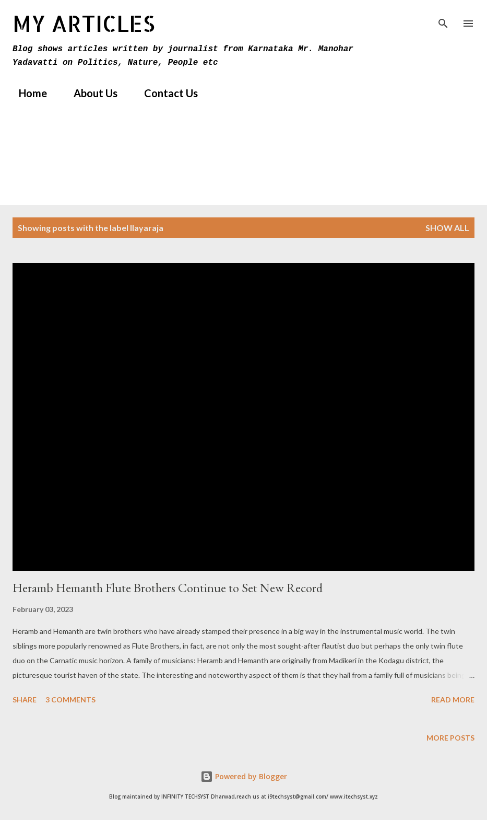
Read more (452, 699)
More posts (450, 737)
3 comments (70, 699)
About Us (89, 93)
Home (27, 93)
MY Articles (84, 23)
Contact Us (165, 93)
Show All (447, 228)
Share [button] (25, 699)
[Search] (443, 19)
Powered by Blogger (243, 776)
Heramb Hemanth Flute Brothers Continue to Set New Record (168, 588)
